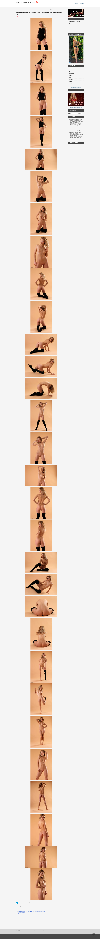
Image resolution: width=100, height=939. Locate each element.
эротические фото (20, 9)
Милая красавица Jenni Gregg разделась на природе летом (75, 124)
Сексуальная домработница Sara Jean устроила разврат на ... (76, 126)
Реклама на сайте (48, 934)
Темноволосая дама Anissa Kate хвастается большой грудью (76, 137)
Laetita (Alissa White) (21, 912)
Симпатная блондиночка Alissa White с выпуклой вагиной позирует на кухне (31, 914)
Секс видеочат (39, 934)
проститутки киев (79, 3)
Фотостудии (28, 934)
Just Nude (27, 9)
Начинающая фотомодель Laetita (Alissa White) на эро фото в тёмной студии (31, 911)
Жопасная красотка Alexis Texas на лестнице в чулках (76, 135)
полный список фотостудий (76, 87)
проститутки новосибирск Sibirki (76, 107)
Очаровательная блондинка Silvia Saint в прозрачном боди (76, 122)
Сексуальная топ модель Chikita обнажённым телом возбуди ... (76, 120)
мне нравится (22, 903)
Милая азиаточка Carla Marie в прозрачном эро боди (75, 133)
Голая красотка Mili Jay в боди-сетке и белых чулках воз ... (77, 128)
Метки (33, 934)
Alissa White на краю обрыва (23, 913)
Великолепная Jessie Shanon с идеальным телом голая (75, 139)
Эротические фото (19, 934)
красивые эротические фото (27, 2)
